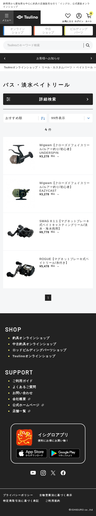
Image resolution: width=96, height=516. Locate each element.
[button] (4, 58)
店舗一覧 (19, 411)
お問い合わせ (22, 393)
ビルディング (78, 30)
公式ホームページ (26, 405)
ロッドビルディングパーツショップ (39, 350)
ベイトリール (84, 67)
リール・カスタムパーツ (57, 67)
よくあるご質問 (24, 387)
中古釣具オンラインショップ (34, 344)
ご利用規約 (52, 500)
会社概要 (19, 399)
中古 (48, 30)
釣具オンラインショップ (31, 338)
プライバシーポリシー (18, 495)
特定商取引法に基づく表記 (21, 500)
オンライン (17, 30)
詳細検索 (47, 99)
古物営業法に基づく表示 (55, 495)
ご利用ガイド (22, 381)
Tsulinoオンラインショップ (20, 67)
